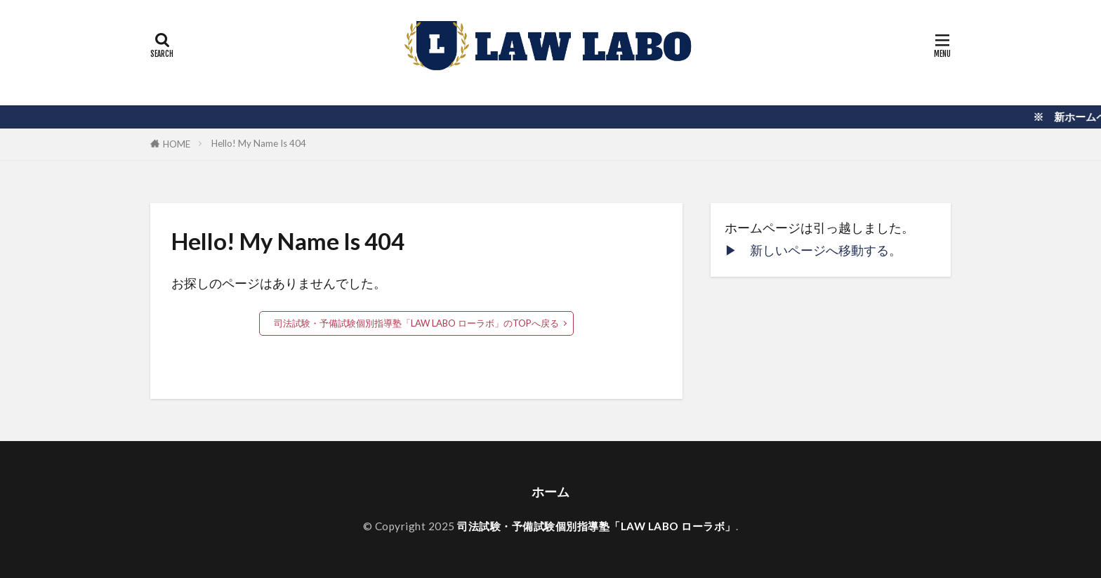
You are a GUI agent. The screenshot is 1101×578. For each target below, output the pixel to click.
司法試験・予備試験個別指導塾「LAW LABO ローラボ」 (596, 526)
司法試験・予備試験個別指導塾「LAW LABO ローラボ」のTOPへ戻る (416, 323)
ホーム (550, 492)
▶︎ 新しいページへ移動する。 (813, 250)
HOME (176, 144)
